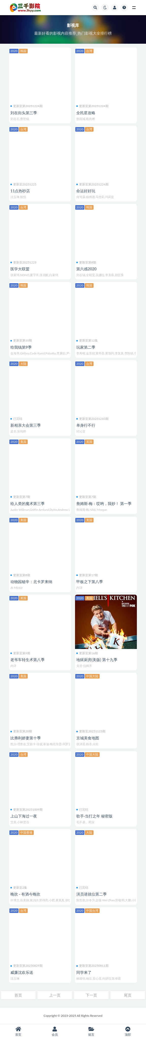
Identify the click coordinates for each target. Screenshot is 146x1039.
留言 (91, 1031)
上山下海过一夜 (23, 816)
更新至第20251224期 (26, 106)
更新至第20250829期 (26, 966)
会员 (54, 1031)
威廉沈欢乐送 (21, 972)
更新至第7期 (20, 497)
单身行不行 (85, 425)
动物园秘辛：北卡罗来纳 (31, 581)
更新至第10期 (21, 340)
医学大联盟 (19, 269)
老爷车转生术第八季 (27, 659)
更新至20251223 (23, 262)
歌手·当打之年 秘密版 (94, 816)
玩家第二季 (85, 347)
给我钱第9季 (21, 347)
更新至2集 (18, 887)
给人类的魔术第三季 (27, 503)
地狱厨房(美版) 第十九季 (96, 659)
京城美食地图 (87, 738)
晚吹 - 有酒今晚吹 (25, 894)
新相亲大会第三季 (25, 425)
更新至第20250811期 (92, 966)
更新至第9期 (20, 653)
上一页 (55, 995)
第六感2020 (86, 269)
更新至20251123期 (90, 731)
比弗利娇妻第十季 (25, 738)
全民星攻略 (85, 112)
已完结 (16, 419)
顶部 (128, 1031)
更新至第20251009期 (26, 809)
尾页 (128, 995)
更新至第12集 (87, 340)
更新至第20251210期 (92, 419)
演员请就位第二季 (91, 894)
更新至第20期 (21, 731)
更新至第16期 (87, 653)
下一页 (91, 995)
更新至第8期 (86, 262)
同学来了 (84, 972)
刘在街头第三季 (23, 112)
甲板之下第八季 (89, 581)
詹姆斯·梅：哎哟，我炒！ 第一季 (104, 503)
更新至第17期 (87, 575)
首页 (18, 995)
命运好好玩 (85, 190)
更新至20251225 (23, 184)
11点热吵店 (20, 190)
